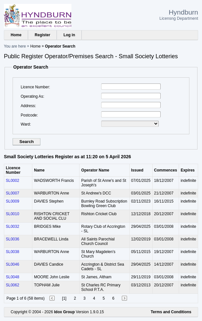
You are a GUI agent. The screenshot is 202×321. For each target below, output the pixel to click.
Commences (165, 170)
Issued (137, 170)
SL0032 (12, 226)
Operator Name (95, 170)
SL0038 (12, 251)
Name (39, 170)
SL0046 (12, 264)
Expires (188, 170)
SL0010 (12, 214)
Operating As (32, 96)
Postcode (29, 115)
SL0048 (12, 277)
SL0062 (12, 285)
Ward (25, 124)
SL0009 (12, 201)
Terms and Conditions (171, 312)
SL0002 (12, 180)
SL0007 (12, 193)
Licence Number (35, 87)
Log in (69, 35)
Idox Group (64, 312)
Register (42, 35)
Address (28, 106)
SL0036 (12, 239)
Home (16, 35)
